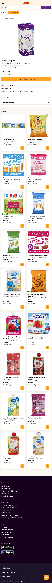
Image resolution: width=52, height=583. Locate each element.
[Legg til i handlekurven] (22, 148)
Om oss (4, 527)
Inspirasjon (5, 486)
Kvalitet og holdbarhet (9, 491)
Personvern (5, 577)
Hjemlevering (6, 510)
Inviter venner (6, 532)
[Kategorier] (3, 3)
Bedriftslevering (7, 496)
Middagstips (5, 488)
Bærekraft (5, 534)
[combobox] (21, 7)
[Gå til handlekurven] (46, 7)
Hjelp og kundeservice (9, 505)
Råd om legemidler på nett (11, 518)
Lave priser (5, 493)
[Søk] (3, 7)
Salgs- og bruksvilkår (9, 572)
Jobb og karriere (7, 529)
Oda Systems (7, 537)
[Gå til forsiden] (26, 3)
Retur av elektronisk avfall (10, 515)
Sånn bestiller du (7, 508)
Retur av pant (6, 513)
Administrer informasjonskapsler (13, 581)
